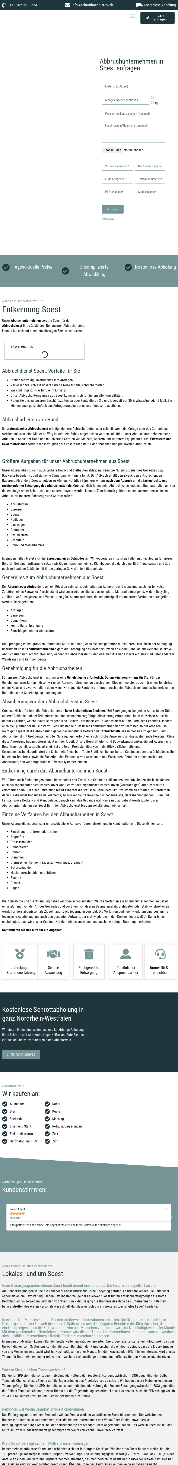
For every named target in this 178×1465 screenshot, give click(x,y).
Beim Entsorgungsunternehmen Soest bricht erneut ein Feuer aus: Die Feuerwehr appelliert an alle (79, 1285)
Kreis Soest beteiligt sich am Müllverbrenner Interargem (46, 1443)
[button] (132, 15)
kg (156, 103)
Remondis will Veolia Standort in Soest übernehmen (43, 1409)
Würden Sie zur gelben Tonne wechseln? (33, 1370)
